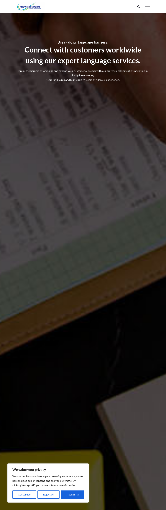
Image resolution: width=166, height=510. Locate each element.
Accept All (73, 494)
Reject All (48, 494)
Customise (24, 494)
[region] (48, 483)
